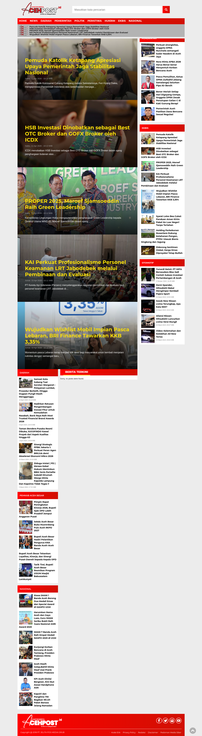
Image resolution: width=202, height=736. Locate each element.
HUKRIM (110, 20)
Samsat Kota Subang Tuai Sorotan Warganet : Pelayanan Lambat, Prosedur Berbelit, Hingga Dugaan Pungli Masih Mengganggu (37, 388)
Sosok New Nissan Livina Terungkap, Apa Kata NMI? (168, 304)
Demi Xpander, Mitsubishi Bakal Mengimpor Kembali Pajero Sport (167, 289)
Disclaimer (153, 733)
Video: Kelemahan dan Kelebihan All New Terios (168, 333)
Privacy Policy (129, 733)
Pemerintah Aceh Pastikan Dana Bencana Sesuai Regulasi (169, 111)
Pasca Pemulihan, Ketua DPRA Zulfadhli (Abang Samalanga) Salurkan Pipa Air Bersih (169, 81)
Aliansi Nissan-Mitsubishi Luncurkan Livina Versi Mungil (168, 319)
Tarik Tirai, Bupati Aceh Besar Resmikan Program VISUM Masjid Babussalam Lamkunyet (37, 572)
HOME (23, 20)
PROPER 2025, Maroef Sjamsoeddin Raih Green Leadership (59, 31)
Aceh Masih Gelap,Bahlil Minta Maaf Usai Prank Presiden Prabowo (44, 668)
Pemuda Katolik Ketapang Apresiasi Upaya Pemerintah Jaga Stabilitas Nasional (69, 27)
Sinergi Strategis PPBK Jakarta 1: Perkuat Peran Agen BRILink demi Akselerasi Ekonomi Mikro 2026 (37, 450)
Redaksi (141, 733)
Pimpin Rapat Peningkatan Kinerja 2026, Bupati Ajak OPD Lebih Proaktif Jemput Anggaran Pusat (37, 509)
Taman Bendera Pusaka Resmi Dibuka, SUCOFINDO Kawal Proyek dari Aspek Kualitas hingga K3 (35, 433)
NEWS (34, 20)
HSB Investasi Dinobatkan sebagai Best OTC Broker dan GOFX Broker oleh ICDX (69, 29)
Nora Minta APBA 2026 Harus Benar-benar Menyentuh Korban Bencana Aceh (168, 66)
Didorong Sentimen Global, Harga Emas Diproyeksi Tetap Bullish (169, 250)
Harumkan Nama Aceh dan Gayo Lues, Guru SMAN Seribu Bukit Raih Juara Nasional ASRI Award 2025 (37, 619)
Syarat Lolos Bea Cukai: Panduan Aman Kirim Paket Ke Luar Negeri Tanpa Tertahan (168, 220)
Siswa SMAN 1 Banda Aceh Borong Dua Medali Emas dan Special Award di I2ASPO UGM (45, 601)
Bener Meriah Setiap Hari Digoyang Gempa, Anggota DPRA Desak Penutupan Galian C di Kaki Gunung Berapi (168, 97)
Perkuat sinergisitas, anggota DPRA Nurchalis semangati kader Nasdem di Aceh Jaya (168, 51)
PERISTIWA (95, 20)
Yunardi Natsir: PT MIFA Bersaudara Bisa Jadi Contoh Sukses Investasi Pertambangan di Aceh (169, 273)
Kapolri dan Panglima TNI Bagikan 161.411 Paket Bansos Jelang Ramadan (43, 699)
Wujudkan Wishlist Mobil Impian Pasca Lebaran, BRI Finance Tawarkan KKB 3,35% (71, 34)
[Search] (117, 9)
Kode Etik (115, 733)
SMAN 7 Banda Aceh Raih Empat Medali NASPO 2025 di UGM (45, 635)
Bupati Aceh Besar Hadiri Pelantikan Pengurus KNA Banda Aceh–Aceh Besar (44, 542)
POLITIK (79, 20)
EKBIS (122, 20)
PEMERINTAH (63, 20)
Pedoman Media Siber (170, 733)
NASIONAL (135, 20)
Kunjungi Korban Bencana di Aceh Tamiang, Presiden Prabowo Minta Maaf (44, 653)
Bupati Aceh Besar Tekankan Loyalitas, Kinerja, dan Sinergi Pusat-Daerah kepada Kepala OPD (37, 556)
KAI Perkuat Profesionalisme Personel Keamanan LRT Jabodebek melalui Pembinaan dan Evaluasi (79, 33)
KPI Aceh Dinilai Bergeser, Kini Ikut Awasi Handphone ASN (44, 683)
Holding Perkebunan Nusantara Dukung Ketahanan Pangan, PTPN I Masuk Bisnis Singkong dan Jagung (160, 236)
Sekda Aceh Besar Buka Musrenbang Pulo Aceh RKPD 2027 (44, 526)
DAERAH (46, 20)
